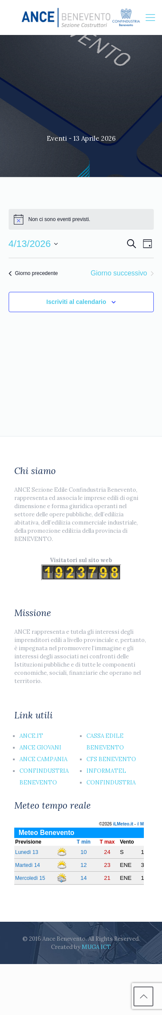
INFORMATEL (106, 771)
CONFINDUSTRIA (111, 782)
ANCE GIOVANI (40, 747)
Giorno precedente (33, 273)
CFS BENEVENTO (111, 759)
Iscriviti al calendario (76, 301)
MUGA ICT (96, 947)
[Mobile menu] (150, 17)
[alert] (81, 219)
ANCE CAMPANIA (43, 759)
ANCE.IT (31, 736)
